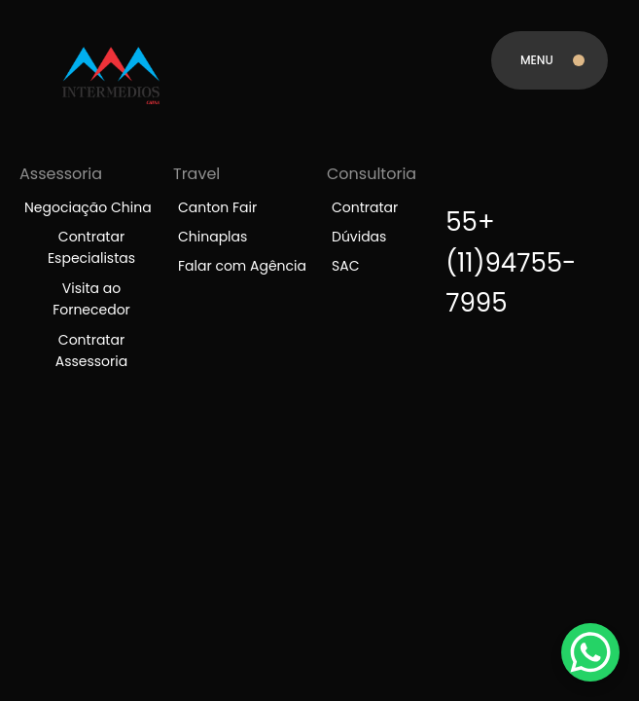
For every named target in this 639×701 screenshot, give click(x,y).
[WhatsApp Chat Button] (590, 652)
